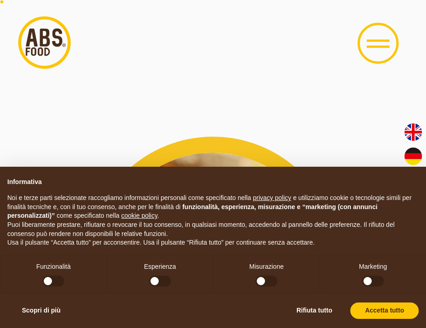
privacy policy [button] (272, 197)
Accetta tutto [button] (384, 310)
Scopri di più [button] (41, 310)
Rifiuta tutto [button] (314, 310)
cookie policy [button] (139, 215)
